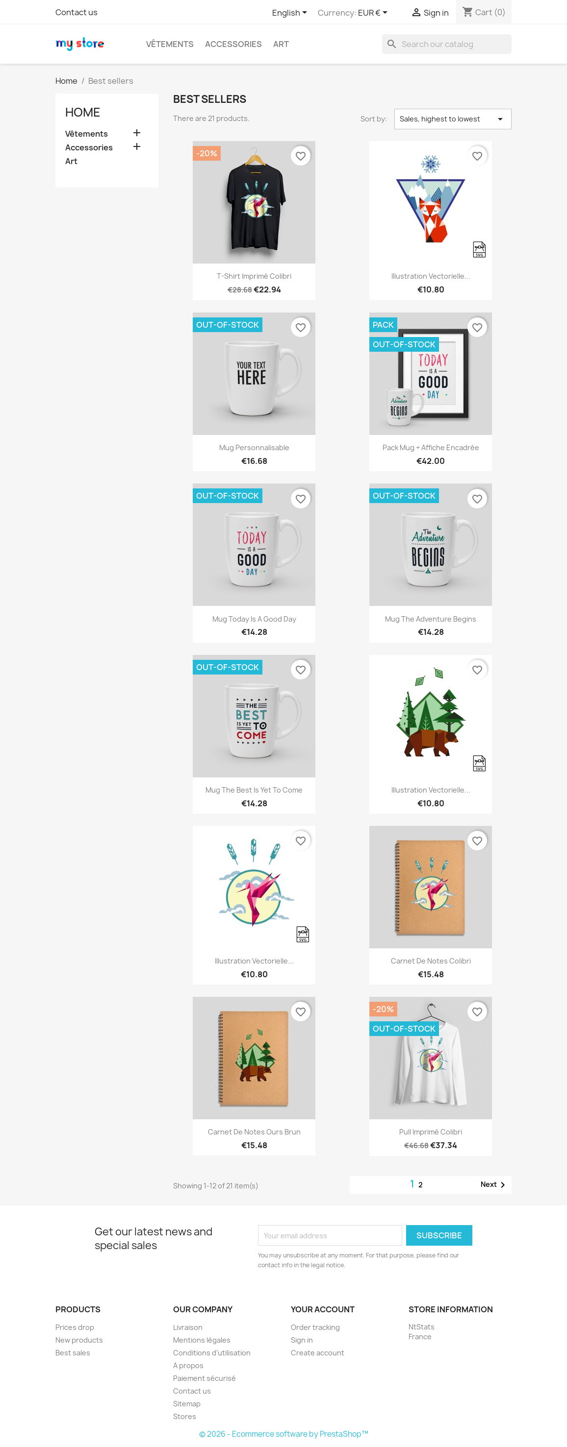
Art (281, 44)
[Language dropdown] (291, 13)
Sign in (302, 1340)
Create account (317, 1352)
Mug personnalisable (254, 447)
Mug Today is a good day (254, 619)
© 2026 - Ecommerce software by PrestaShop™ (283, 1434)
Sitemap (187, 1403)
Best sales (72, 1352)
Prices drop (74, 1327)
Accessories (233, 44)
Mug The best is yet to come (254, 790)
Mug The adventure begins (430, 619)
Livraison (188, 1327)
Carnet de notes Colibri (431, 960)
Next (495, 1185)
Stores (184, 1416)
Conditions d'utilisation (212, 1352)
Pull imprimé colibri (430, 1131)
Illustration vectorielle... (430, 276)
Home (83, 112)
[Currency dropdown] (374, 13)
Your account (323, 1309)
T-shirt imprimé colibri (254, 276)
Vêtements (170, 44)
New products (79, 1340)
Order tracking (315, 1327)
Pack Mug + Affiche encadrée (431, 447)
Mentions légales (202, 1340)
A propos (188, 1365)
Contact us (76, 12)
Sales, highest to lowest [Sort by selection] (453, 119)
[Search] (447, 44)
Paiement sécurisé (204, 1378)
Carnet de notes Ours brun (254, 1131)
